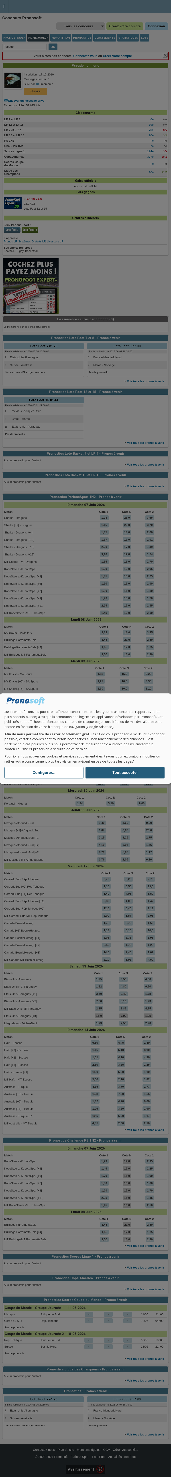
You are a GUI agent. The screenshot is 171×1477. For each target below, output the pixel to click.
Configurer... (44, 772)
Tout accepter (125, 772)
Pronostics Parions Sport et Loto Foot (29, 6)
